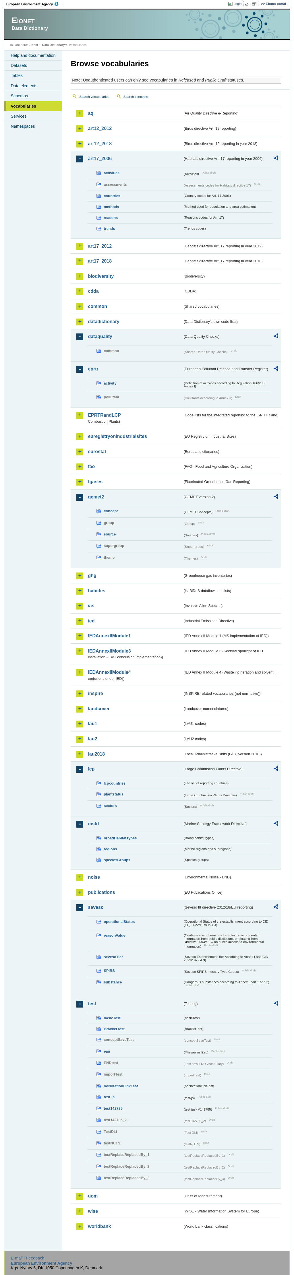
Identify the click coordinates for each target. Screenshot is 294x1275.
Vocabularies (23, 106)
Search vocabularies (94, 96)
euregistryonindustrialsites (117, 436)
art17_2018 (100, 261)
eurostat (97, 451)
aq (90, 113)
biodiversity (101, 276)
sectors (110, 806)
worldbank (99, 1226)
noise (94, 877)
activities (111, 173)
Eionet (33, 44)
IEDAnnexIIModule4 (109, 672)
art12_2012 (100, 128)
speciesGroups (117, 860)
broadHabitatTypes (120, 838)
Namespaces (23, 126)
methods (111, 207)
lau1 (92, 723)
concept (111, 511)
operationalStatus (119, 921)
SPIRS (109, 971)
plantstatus (113, 794)
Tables (17, 75)
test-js (109, 1097)
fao (91, 466)
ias (91, 605)
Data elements (24, 86)
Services (18, 116)
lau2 (92, 738)
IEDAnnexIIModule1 (109, 635)
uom (93, 1196)
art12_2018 (100, 143)
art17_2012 (100, 246)
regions (110, 849)
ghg (92, 575)
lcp (91, 768)
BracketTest (114, 1029)
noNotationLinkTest (121, 1086)
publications (101, 892)
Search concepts (135, 96)
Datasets (19, 65)
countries (112, 196)
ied (91, 620)
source (110, 534)
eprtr (93, 368)
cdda (93, 291)
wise (93, 1211)
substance (113, 982)
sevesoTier (113, 957)
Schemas (19, 96)
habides (96, 590)
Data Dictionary (53, 44)
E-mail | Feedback (27, 1258)
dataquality (100, 336)
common (97, 306)
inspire (95, 693)
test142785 (113, 1108)
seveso (95, 907)
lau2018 (96, 754)
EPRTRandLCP (104, 415)
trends (109, 228)
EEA (34, 4)
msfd (93, 823)
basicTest (112, 1018)
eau (107, 1051)
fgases (95, 481)
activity (110, 383)
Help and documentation (33, 55)
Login (237, 3)
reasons (111, 218)
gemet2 (96, 496)
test (92, 1003)
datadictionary (103, 321)
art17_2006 (100, 158)
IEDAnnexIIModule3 (109, 651)
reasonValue (114, 935)
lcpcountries (114, 783)
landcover (99, 708)
